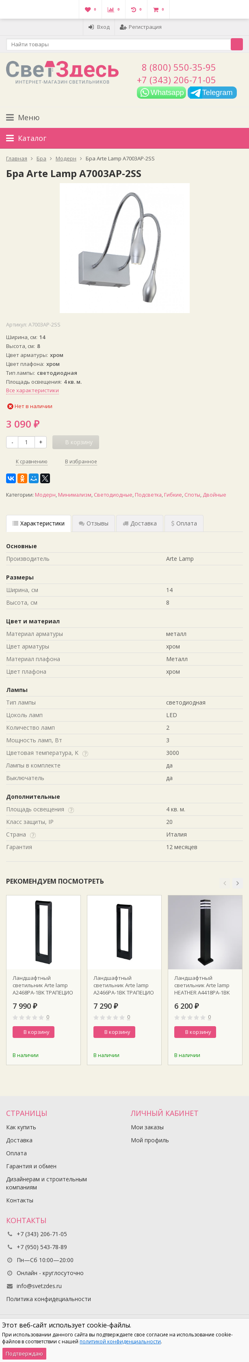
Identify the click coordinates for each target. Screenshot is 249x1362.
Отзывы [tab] (93, 523)
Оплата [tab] (184, 523)
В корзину (32, 1032)
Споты (192, 494)
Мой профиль (150, 1140)
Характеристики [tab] (39, 523)
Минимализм (74, 494)
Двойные (214, 494)
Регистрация (141, 26)
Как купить (21, 1127)
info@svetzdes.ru (39, 1286)
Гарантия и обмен (31, 1166)
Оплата (16, 1153)
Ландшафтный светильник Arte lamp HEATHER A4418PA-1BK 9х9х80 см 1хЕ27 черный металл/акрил (205, 985)
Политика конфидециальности (48, 1299)
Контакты (19, 1200)
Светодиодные (113, 494)
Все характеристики (32, 390)
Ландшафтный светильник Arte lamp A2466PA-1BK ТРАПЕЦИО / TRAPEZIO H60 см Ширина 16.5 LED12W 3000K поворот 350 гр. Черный (123, 985)
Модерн (45, 494)
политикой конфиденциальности (120, 1341)
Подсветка (148, 494)
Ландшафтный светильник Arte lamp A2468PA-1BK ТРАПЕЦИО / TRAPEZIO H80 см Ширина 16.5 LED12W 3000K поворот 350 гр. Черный (43, 985)
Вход (99, 26)
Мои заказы (147, 1127)
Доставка (19, 1140)
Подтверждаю (24, 1353)
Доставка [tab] (140, 523)
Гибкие (173, 494)
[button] (224, 883)
